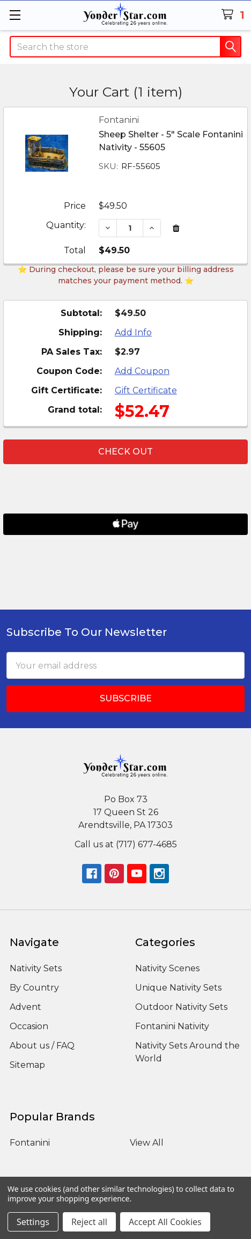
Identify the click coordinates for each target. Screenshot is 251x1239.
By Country (34, 988)
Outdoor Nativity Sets (181, 1007)
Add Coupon (142, 371)
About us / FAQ (42, 1045)
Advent (25, 1007)
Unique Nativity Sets (178, 988)
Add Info (133, 332)
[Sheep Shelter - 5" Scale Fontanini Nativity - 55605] (130, 228)
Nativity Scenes (167, 968)
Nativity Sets (36, 968)
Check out (125, 451)
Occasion (29, 1026)
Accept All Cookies (165, 1222)
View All (147, 1143)
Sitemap (27, 1065)
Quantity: (66, 225)
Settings (33, 1222)
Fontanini (30, 1143)
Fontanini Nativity (172, 1026)
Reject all (89, 1222)
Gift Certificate (146, 390)
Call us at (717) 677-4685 (126, 844)
